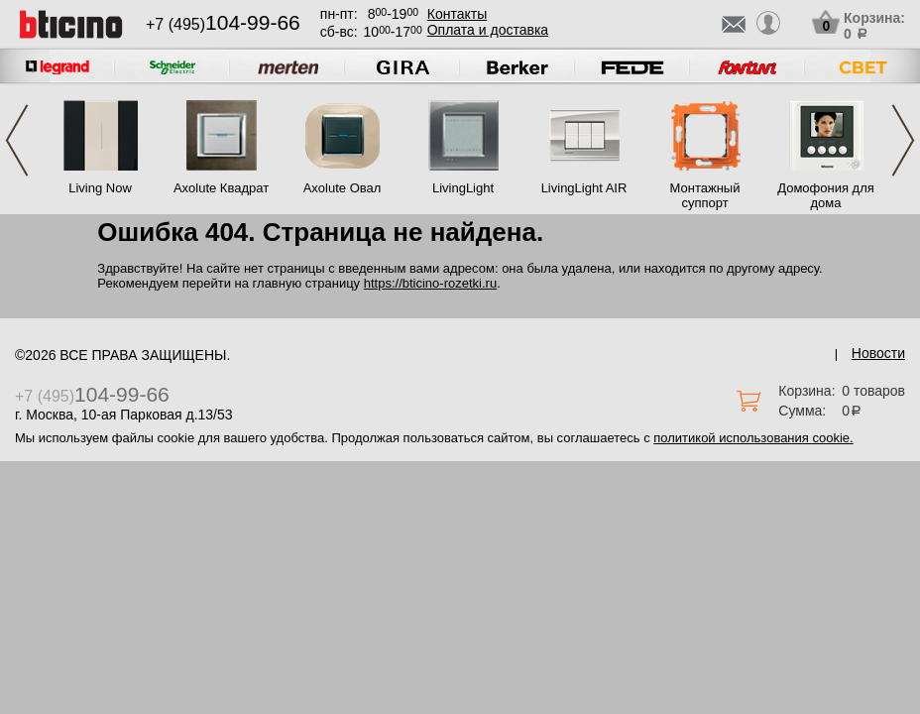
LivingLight (463, 187)
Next (903, 140)
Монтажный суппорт (705, 195)
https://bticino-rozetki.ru (430, 283)
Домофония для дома (825, 195)
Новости (878, 353)
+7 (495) (223, 24)
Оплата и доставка (487, 30)
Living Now (100, 187)
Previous (17, 140)
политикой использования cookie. (753, 437)
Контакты (457, 14)
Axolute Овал (342, 187)
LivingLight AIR (584, 187)
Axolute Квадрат (221, 187)
